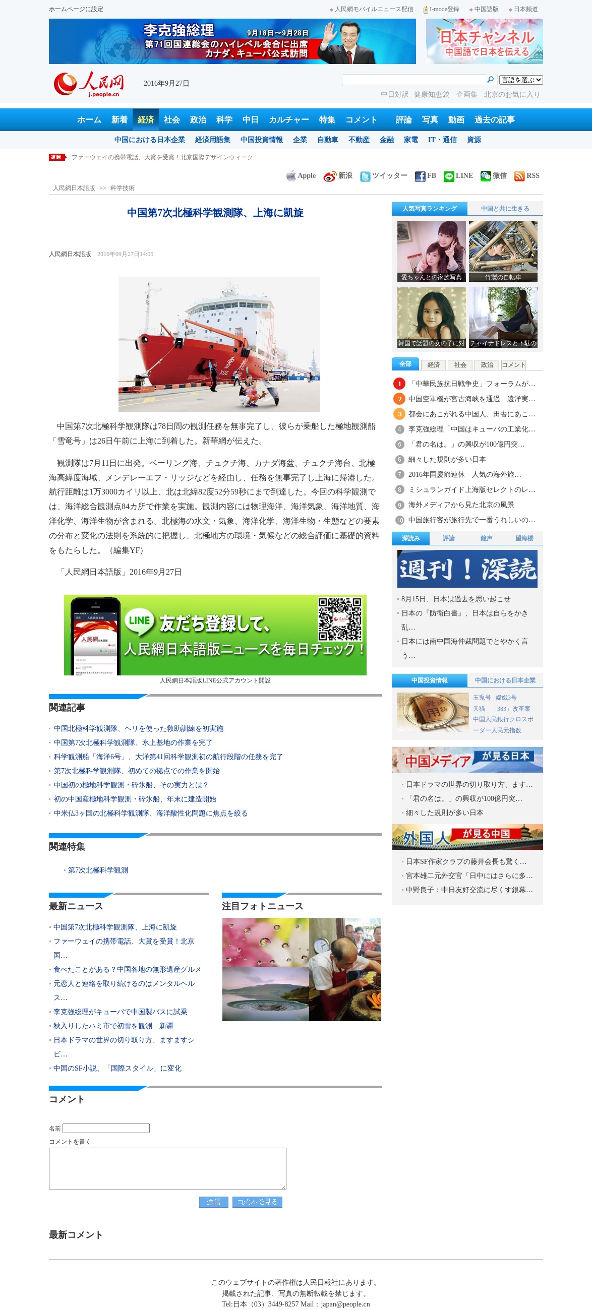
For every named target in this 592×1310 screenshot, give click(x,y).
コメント (361, 119)
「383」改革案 (510, 708)
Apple (301, 175)
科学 (224, 119)
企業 (300, 140)
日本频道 (523, 9)
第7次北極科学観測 (98, 870)
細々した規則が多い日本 (447, 459)
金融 (387, 140)
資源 (474, 140)
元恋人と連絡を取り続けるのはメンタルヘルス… (124, 991)
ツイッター (383, 175)
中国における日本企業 (149, 140)
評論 (404, 119)
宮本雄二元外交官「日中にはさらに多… (469, 876)
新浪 (337, 175)
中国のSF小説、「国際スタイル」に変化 (117, 1068)
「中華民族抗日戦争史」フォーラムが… (472, 384)
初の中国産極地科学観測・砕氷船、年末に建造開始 (135, 799)
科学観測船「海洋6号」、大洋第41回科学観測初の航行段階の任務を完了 (168, 757)
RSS (527, 175)
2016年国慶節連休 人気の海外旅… (464, 474)
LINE (458, 175)
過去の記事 (495, 119)
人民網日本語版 (74, 188)
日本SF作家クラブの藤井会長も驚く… (466, 861)
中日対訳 (395, 94)
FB (425, 175)
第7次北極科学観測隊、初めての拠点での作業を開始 (137, 771)
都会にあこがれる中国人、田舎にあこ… (472, 414)
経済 (146, 119)
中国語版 (484, 9)
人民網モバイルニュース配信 (371, 9)
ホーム (89, 119)
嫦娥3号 (506, 697)
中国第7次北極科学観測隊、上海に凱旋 (115, 927)
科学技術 (122, 188)
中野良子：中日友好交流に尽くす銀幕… (469, 890)
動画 (456, 119)
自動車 (327, 140)
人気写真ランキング (429, 208)
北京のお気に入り (512, 94)
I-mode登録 (441, 9)
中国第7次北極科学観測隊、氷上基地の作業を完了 (133, 742)
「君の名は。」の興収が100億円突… (466, 444)
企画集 (468, 94)
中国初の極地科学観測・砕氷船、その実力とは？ (131, 785)
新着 (119, 119)
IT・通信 (442, 140)
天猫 (480, 708)
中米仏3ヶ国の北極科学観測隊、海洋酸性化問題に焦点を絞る (151, 813)
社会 (172, 119)
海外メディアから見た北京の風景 (461, 505)
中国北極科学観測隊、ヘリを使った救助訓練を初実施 (138, 728)
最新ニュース (76, 906)
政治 (198, 119)
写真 (430, 119)
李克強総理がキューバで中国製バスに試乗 (120, 1012)
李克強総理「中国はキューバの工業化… (472, 429)
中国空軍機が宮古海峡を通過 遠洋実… (472, 399)
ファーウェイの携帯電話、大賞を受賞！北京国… (124, 948)
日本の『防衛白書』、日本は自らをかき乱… (464, 620)
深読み (411, 538)
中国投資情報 (262, 140)
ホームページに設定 (76, 9)
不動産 (359, 140)
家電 (411, 140)
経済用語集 (212, 140)
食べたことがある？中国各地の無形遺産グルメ (127, 969)
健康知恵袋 (432, 94)
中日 (251, 119)
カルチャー (289, 119)
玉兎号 (482, 697)
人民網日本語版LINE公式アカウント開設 (215, 639)
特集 (327, 119)
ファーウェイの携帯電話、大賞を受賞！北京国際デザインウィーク (162, 157)
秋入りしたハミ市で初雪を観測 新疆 (113, 1026)
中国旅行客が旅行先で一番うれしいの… (472, 520)
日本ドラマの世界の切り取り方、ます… (469, 784)
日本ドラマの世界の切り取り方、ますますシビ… (124, 1047)
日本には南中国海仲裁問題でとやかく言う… (464, 648)
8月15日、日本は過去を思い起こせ (456, 599)
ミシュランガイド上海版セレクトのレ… (472, 489)
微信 (494, 175)
